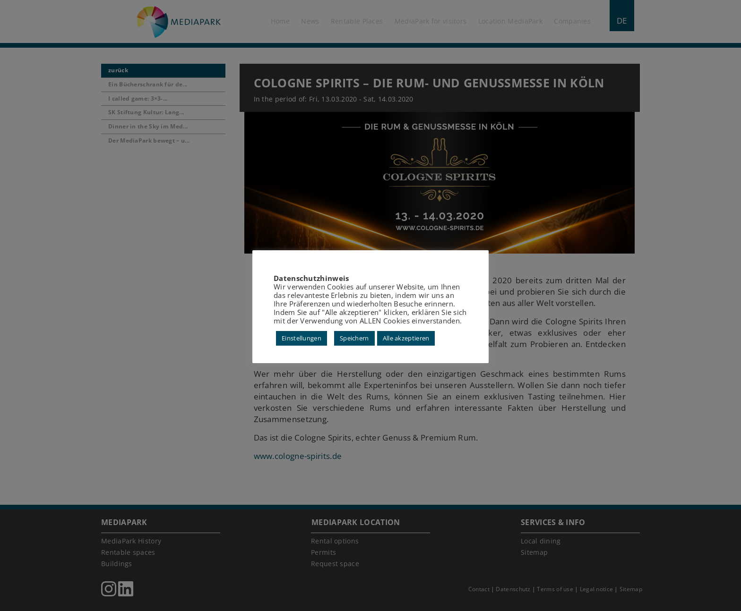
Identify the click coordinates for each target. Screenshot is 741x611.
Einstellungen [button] (301, 338)
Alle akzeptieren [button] (406, 338)
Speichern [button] (354, 338)
